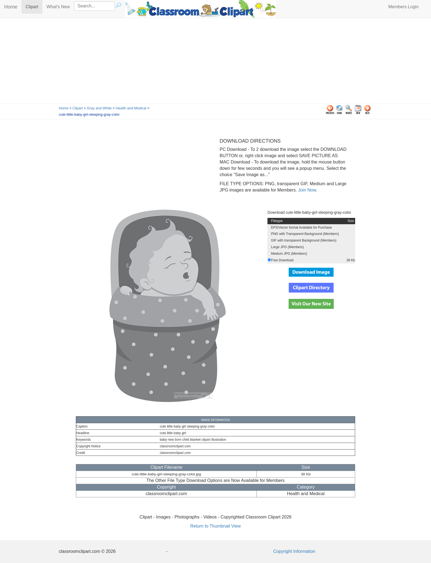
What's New (58, 6)
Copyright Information (294, 551)
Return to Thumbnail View (215, 526)
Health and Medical (131, 108)
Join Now (306, 190)
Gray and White (99, 108)
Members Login (403, 6)
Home (10, 7)
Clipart (34, 6)
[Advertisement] (215, 62)
